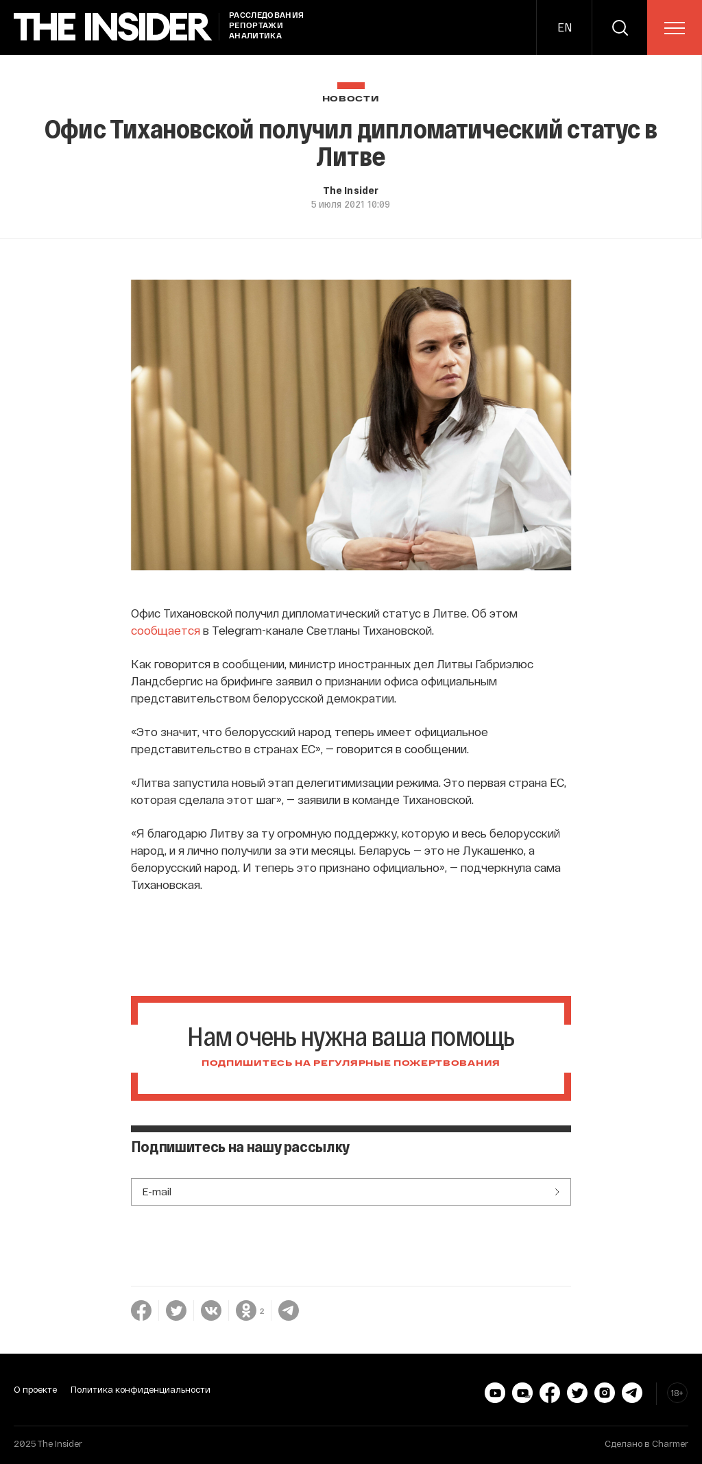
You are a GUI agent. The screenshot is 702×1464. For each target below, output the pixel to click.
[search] (619, 27)
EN (564, 27)
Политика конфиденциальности (140, 1389)
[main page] (113, 27)
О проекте (35, 1389)
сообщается (165, 630)
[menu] (674, 28)
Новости (351, 99)
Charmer (670, 1443)
